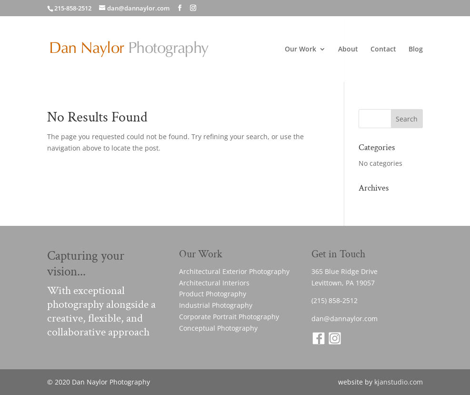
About (348, 49)
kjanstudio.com (398, 381)
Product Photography (212, 293)
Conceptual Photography (218, 328)
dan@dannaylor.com (344, 318)
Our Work (300, 49)
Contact (383, 49)
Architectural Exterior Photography (234, 271)
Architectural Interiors (214, 282)
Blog (416, 49)
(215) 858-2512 (334, 300)
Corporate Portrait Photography (229, 316)
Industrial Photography (215, 305)
